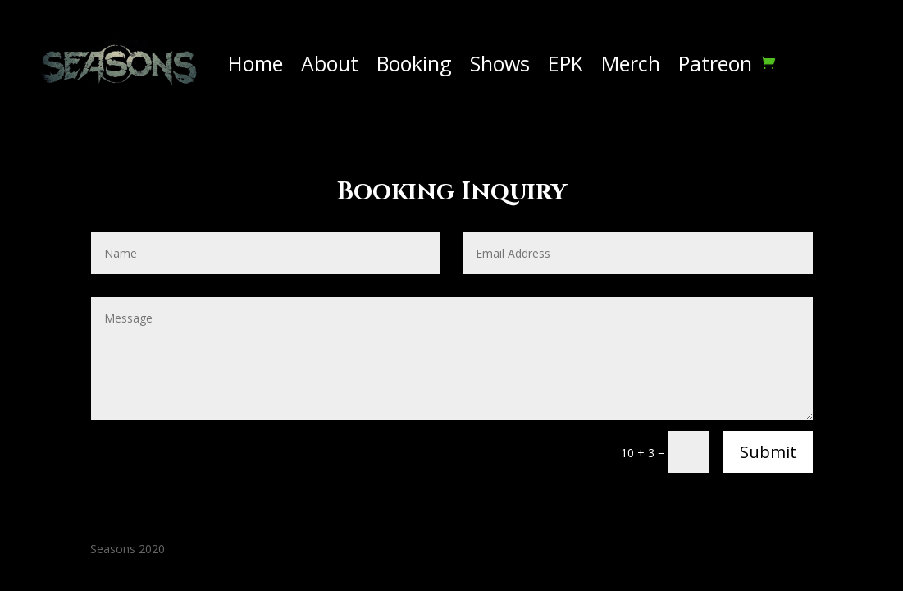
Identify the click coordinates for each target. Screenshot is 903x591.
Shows (500, 63)
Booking (414, 63)
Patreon (715, 63)
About (329, 63)
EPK (565, 63)
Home (255, 63)
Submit (768, 452)
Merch (630, 63)
